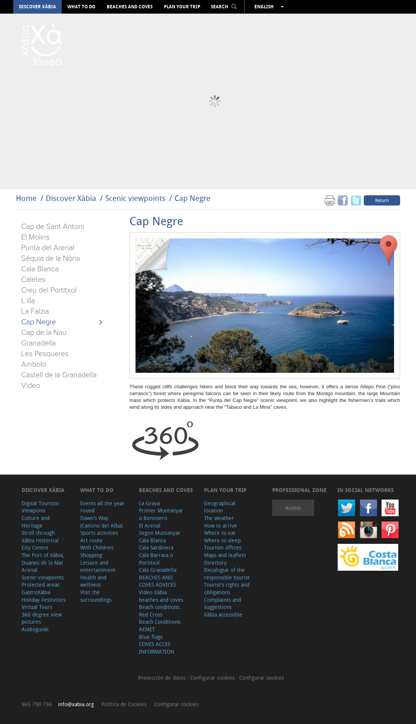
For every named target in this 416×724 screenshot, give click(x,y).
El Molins (35, 237)
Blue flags (150, 636)
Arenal (29, 569)
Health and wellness (93, 581)
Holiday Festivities (43, 599)
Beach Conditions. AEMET (160, 625)
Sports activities (99, 532)
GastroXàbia (36, 592)
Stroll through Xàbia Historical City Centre (40, 540)
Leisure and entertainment (97, 566)
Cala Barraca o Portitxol (156, 558)
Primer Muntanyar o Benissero (161, 514)
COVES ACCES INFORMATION (156, 647)
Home (26, 198)
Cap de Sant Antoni (52, 226)
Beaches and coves (130, 7)
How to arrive (220, 525)
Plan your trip (182, 7)
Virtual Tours (37, 606)
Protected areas (40, 584)
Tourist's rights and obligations (226, 588)
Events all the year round (102, 507)
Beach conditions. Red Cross (160, 610)
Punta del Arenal (47, 247)
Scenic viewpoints (135, 198)
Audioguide (35, 629)
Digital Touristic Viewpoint (40, 507)
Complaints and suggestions (222, 603)
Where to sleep (222, 540)
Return (382, 200)
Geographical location (219, 507)
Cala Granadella (157, 569)
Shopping (91, 555)
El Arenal (149, 525)
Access (293, 507)
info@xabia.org (76, 704)
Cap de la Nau (44, 332)
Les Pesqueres (45, 353)
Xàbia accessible (223, 614)
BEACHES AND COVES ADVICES (157, 581)
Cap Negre (192, 198)
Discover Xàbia (37, 7)
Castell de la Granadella (59, 375)
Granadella (38, 343)
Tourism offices (222, 547)
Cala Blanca (40, 269)
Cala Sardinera (156, 547)
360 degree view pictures (42, 618)
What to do (81, 7)
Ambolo (33, 364)
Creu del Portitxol (48, 290)
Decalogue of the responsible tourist (226, 573)
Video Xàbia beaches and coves (161, 596)
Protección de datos (162, 677)
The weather (219, 518)
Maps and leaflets (225, 555)
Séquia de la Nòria (50, 258)
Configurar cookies (213, 677)
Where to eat (219, 532)
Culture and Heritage (36, 521)
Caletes (33, 279)
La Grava (149, 503)
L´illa (28, 300)
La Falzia (35, 311)
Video (30, 385)
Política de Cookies (123, 704)
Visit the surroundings (96, 596)
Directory (215, 562)
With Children (96, 547)
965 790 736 (37, 704)
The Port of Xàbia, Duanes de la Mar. (43, 558)
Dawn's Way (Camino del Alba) (101, 521)
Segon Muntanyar (160, 532)
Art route (91, 540)
